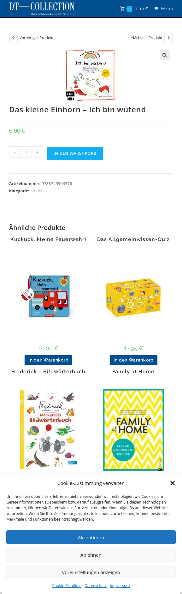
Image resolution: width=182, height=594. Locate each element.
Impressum (120, 585)
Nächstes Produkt (146, 37)
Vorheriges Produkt (37, 37)
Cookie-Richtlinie (66, 585)
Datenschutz (96, 585)
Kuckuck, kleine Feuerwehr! (48, 239)
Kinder (36, 191)
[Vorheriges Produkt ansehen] (13, 38)
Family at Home (133, 371)
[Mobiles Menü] (161, 8)
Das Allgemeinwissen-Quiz (133, 239)
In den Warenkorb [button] (48, 359)
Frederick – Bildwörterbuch (48, 371)
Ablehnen (91, 555)
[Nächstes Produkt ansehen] (168, 38)
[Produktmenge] (26, 152)
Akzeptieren (91, 537)
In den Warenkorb (75, 153)
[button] (172, 483)
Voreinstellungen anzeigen (91, 572)
